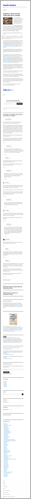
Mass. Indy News (5, 492)
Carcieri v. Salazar (14, 66)
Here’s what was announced (16, 174)
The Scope (5, 469)
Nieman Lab (6, 461)
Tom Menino (21, 108)
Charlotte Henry (6, 428)
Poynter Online (6, 465)
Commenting (5, 486)
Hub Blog (5, 442)
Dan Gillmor (6, 435)
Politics (8, 107)
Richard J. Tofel (6, 466)
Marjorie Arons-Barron (7, 451)
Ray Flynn (12, 108)
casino (11, 107)
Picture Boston (6, 464)
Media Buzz (5, 454)
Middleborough (9, 108)
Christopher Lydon (7, 430)
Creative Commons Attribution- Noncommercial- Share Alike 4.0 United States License (12, 338)
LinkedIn (5, 385)
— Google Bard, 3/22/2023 (7, 348)
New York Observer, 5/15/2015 (8, 354)
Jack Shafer (5, 443)
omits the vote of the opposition (8, 62)
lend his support (10, 75)
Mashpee (16, 107)
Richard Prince (6, 467)
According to (5, 27)
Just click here (16, 306)
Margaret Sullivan (6, 450)
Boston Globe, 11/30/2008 (8, 358)
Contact (4, 484)
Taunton (18, 108)
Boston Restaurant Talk (7, 425)
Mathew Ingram (6, 452)
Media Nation (9, 5)
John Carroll (6, 448)
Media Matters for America (8, 455)
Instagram (5, 386)
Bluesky (5, 382)
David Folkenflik (6, 437)
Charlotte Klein (6, 429)
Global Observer (6, 441)
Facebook (5, 381)
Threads (5, 383)
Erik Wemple (6, 438)
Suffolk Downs (15, 108)
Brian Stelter (6, 426)
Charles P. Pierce (6, 427)
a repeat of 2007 (7, 41)
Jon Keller (5, 449)
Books (4, 488)
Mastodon (5, 384)
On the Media (6, 463)
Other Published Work (6, 490)
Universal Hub (6, 475)
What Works (6, 476)
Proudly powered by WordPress (11, 496)
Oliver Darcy (6, 462)
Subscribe (20, 103)
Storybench (5, 468)
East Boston (13, 107)
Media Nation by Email (6, 494)
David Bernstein (6, 436)
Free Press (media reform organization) (10, 440)
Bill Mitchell (6, 424)
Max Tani (5, 453)
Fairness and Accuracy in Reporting (9, 439)
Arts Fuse (5, 423)
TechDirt (5, 470)
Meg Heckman (6, 456)
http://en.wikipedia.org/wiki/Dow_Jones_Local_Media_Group (13, 189)
